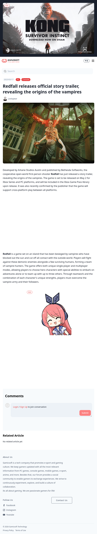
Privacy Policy (8, 530)
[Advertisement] (48, 361)
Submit (85, 412)
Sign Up (23, 406)
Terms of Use (20, 530)
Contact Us (62, 500)
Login (15, 406)
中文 (86, 60)
